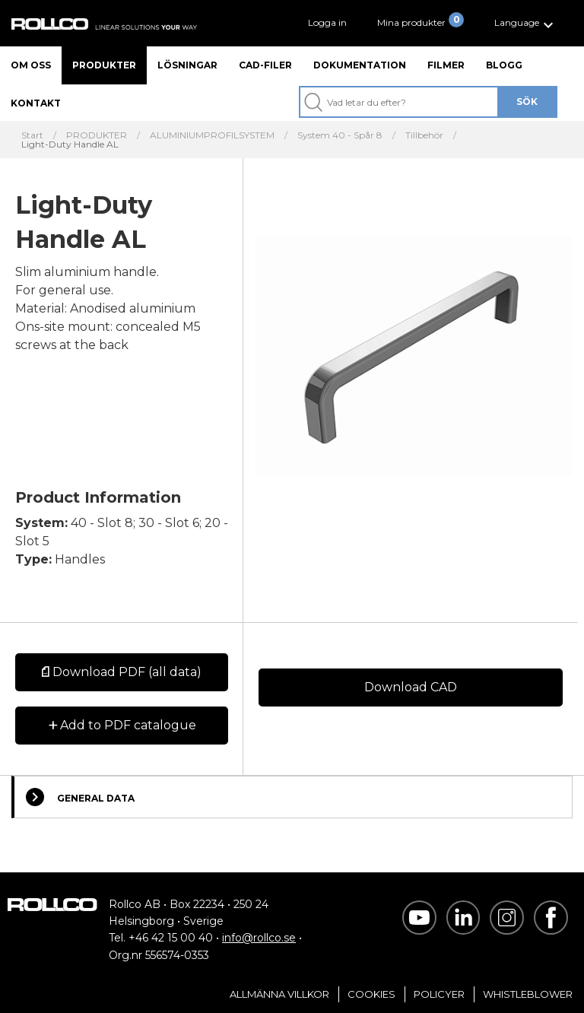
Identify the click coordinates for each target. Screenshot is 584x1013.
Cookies (371, 994)
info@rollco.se (259, 938)
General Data (80, 797)
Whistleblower (528, 994)
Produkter (104, 65)
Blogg (504, 65)
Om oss (31, 65)
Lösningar (187, 65)
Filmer (446, 65)
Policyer (439, 994)
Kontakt (36, 103)
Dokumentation (359, 65)
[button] (526, 23)
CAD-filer (265, 65)
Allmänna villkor (279, 994)
